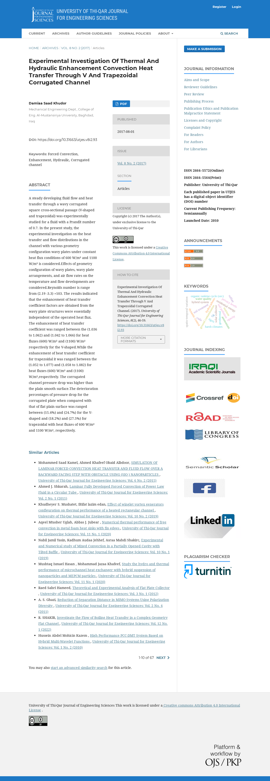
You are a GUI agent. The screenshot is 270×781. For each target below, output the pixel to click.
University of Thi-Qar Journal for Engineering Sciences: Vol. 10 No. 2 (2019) (98, 516)
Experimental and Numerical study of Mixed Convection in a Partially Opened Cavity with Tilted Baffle (100, 546)
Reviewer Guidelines (200, 87)
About (164, 33)
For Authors (193, 142)
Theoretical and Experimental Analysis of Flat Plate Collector (121, 587)
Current (37, 33)
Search (229, 33)
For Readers (193, 134)
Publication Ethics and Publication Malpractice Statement (211, 110)
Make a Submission (204, 49)
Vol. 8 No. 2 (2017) (75, 48)
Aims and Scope (197, 80)
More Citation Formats (133, 339)
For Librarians (195, 149)
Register (219, 7)
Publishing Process (199, 101)
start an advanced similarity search (79, 667)
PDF (123, 104)
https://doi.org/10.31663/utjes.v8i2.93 (67, 140)
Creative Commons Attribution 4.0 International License (141, 253)
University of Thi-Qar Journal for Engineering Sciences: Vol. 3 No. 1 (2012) (99, 593)
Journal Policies (135, 33)
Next (161, 658)
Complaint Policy (197, 127)
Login (236, 7)
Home (34, 48)
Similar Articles (44, 452)
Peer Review (194, 94)
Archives (60, 33)
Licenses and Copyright (203, 120)
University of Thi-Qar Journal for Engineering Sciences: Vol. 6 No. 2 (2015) (97, 480)
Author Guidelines (94, 33)
